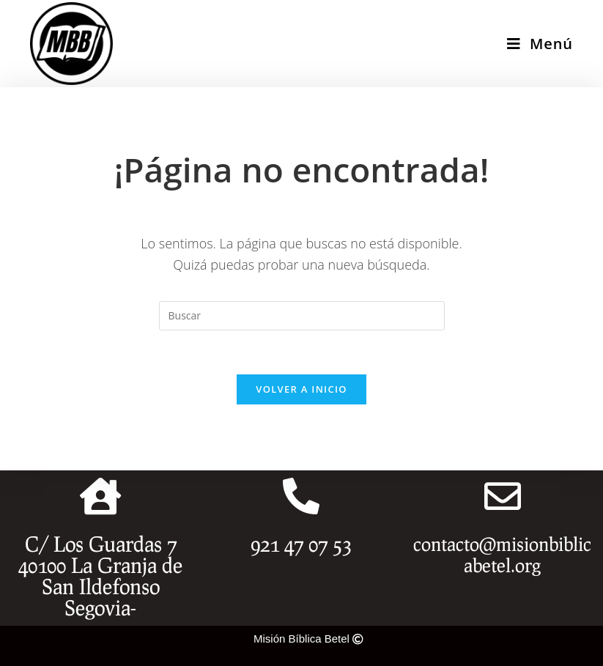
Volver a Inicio (301, 389)
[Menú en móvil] (540, 43)
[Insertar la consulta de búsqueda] (302, 315)
